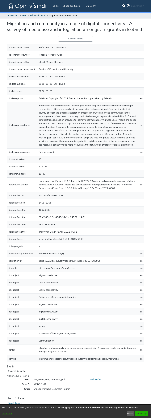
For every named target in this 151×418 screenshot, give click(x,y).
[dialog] (75, 411)
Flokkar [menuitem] (55, 6)
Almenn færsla (75, 38)
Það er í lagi (141, 413)
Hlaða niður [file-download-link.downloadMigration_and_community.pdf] (95, 379)
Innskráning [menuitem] (136, 6)
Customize (7, 413)
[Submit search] (124, 6)
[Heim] (10, 5)
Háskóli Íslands (37, 15)
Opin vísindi (30, 6)
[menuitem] (72, 6)
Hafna (130, 413)
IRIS (24, 15)
